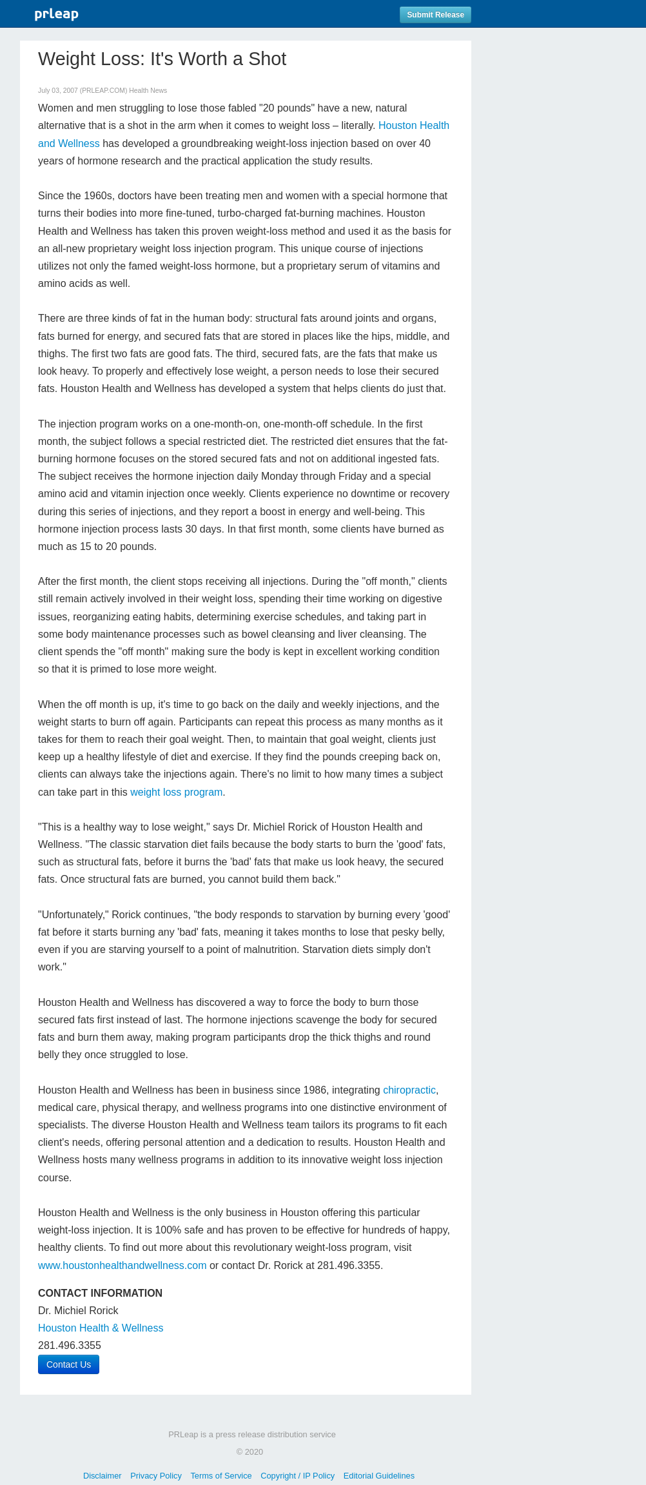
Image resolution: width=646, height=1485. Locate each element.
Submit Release (435, 14)
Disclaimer (102, 1475)
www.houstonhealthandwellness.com (122, 1265)
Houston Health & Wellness (100, 1328)
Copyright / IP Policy (297, 1475)
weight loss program (176, 792)
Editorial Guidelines (379, 1475)
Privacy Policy (156, 1475)
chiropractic (409, 1090)
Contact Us (68, 1364)
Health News (148, 90)
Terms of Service (220, 1475)
